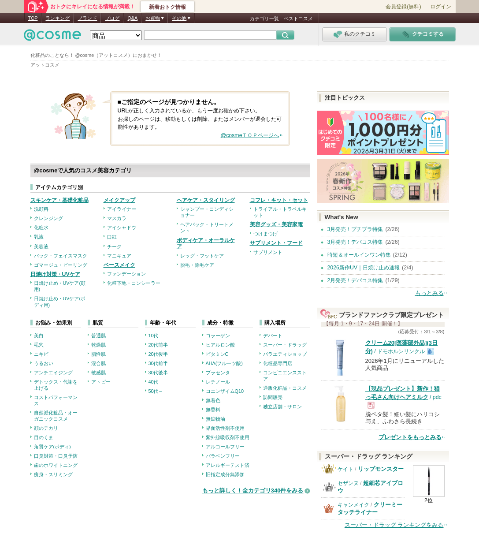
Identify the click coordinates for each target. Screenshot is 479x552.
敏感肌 (98, 372)
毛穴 (39, 344)
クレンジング (48, 218)
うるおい (43, 363)
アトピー (101, 381)
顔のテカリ (46, 428)
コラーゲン (218, 335)
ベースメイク (119, 265)
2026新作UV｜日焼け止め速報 (363, 268)
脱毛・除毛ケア (197, 265)
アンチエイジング (53, 372)
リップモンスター (381, 469)
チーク (114, 246)
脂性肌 (98, 354)
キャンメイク (353, 505)
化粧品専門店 (277, 363)
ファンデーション (126, 273)
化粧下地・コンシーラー (133, 283)
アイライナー (121, 209)
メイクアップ (119, 200)
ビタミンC (217, 354)
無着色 (213, 400)
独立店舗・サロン (282, 406)
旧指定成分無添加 (225, 474)
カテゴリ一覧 (264, 18)
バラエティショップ (285, 354)
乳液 (39, 236)
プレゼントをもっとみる (410, 437)
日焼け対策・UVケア (55, 274)
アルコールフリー (225, 446)
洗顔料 (41, 209)
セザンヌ (348, 483)
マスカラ (116, 218)
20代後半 (158, 354)
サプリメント (267, 252)
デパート (272, 335)
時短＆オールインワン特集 (359, 255)
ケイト (345, 469)
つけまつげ (265, 233)
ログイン (440, 7)
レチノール (218, 381)
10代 (154, 335)
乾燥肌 (98, 344)
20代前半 (158, 344)
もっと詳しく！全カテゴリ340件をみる (253, 490)
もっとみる (429, 293)
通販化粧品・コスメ (285, 388)
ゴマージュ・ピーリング (60, 265)
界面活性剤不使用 (225, 428)
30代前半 (158, 363)
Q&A (132, 18)
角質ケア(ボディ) (52, 446)
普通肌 (98, 335)
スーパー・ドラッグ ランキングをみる (394, 525)
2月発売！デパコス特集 (355, 280)
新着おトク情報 (167, 7)
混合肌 (98, 363)
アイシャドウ (121, 227)
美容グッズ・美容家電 (276, 224)
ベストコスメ (298, 18)
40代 (154, 381)
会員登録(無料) (403, 7)
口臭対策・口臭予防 (56, 456)
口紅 (112, 236)
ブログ (112, 18)
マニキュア (119, 255)
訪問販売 (272, 397)
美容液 (41, 246)
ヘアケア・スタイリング (206, 200)
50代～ (156, 391)
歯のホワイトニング (56, 465)
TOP (33, 18)
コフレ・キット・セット (279, 200)
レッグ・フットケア (202, 255)
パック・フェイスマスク (60, 255)
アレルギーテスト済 (227, 465)
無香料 (213, 409)
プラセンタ (218, 372)
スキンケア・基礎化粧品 (59, 200)
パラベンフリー (223, 456)
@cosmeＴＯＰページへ (250, 135)
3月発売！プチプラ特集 (355, 229)
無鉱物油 (215, 418)
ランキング (57, 18)
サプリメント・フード (276, 243)
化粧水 (41, 227)
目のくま (43, 437)
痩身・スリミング (53, 474)
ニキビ (41, 354)
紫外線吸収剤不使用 (227, 437)
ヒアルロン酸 (220, 344)
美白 (39, 335)
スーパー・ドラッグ (285, 344)
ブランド (87, 18)
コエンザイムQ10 (225, 391)
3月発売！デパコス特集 (355, 242)
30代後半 (158, 372)
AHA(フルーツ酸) (224, 363)
